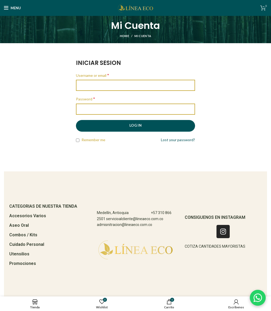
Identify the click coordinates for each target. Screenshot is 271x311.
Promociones (22, 263)
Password (85, 98)
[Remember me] (77, 140)
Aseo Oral (19, 225)
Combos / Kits (23, 234)
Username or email (92, 75)
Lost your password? (178, 139)
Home (124, 36)
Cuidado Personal (26, 244)
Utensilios (19, 253)
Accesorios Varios (27, 215)
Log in (135, 125)
